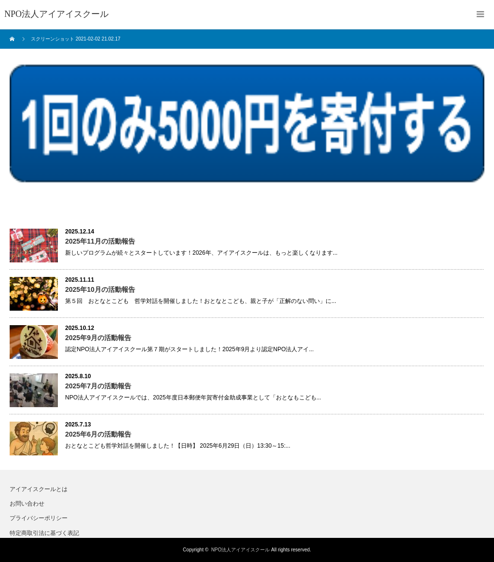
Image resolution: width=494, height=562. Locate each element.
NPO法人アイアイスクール (240, 549)
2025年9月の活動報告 (98, 338)
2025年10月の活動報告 (100, 289)
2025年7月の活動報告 (98, 386)
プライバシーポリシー (39, 518)
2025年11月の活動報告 (100, 241)
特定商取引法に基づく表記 (44, 533)
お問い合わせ (27, 503)
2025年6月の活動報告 (98, 434)
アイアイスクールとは (39, 489)
